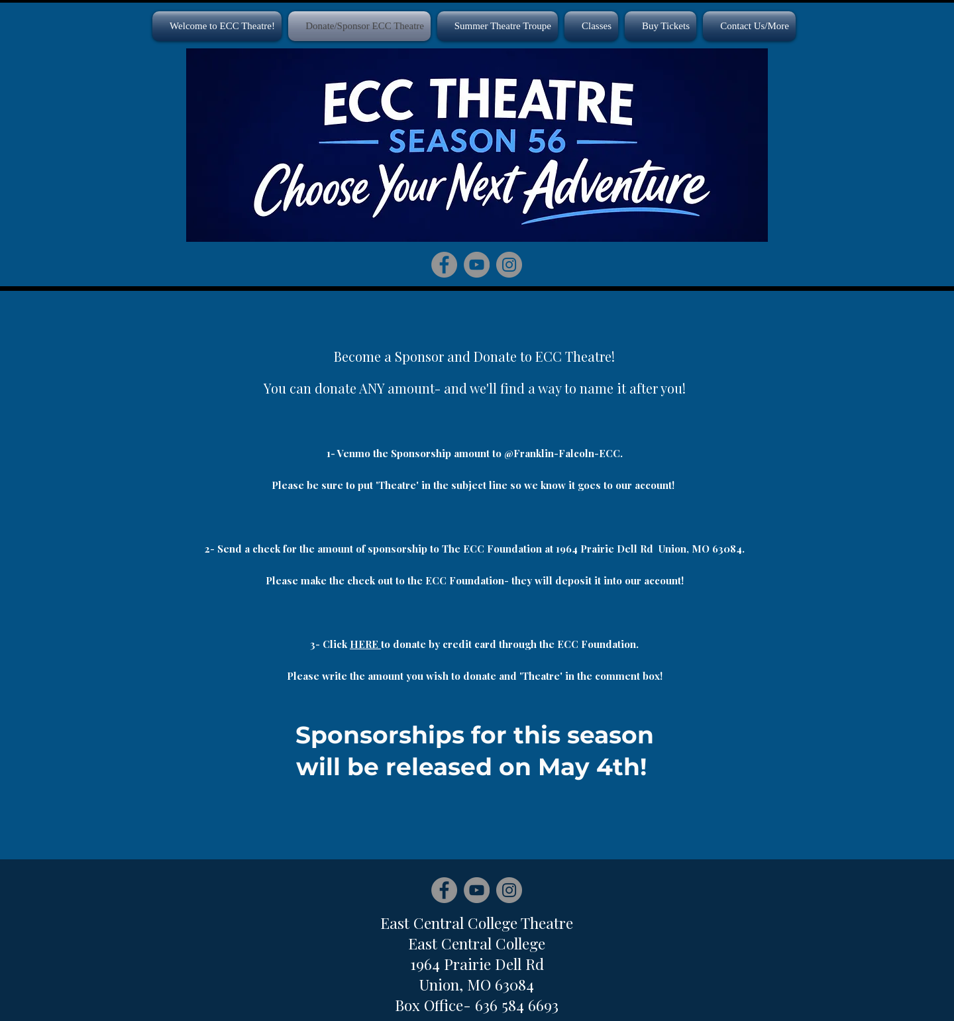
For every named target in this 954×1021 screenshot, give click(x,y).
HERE (365, 644)
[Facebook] (444, 265)
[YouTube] (477, 265)
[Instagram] (509, 265)
